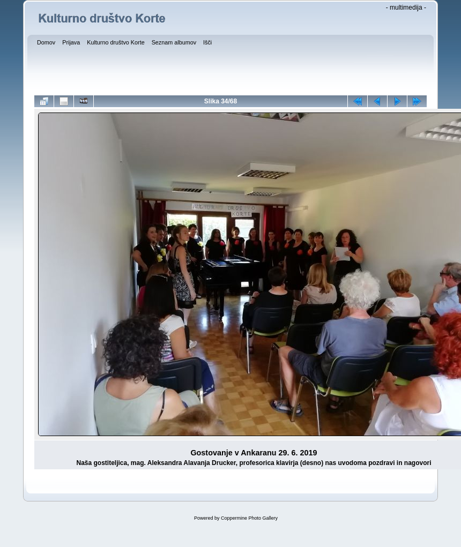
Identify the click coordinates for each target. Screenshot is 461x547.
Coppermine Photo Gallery (249, 518)
